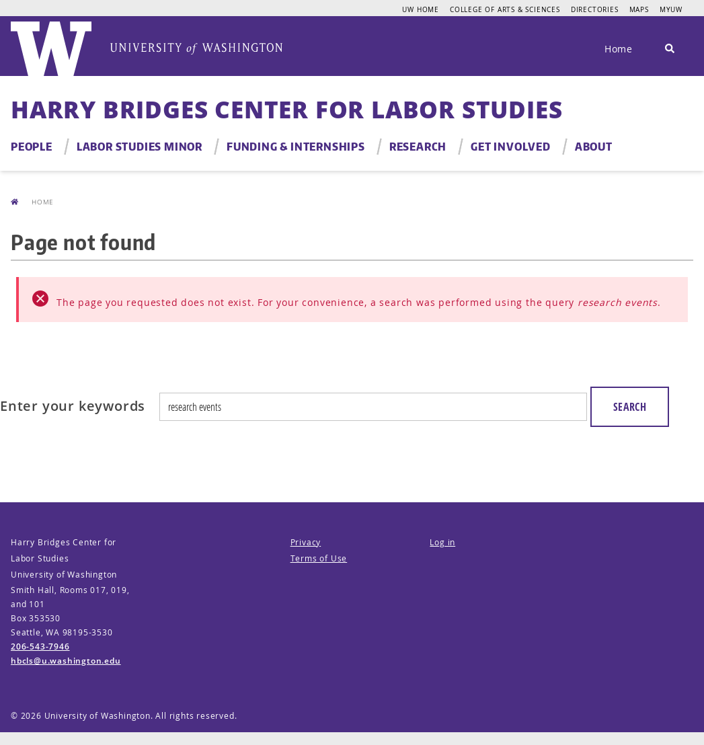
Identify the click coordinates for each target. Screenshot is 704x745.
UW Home (420, 9)
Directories (595, 9)
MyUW (671, 9)
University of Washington (97, 715)
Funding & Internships (296, 146)
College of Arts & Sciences (505, 9)
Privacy (305, 542)
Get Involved (511, 146)
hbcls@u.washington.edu (66, 660)
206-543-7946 (40, 646)
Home (618, 48)
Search (629, 406)
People (31, 146)
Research (417, 146)
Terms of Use (319, 558)
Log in (442, 542)
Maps (639, 9)
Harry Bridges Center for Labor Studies (286, 109)
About (594, 146)
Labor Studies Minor (139, 146)
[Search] (669, 49)
